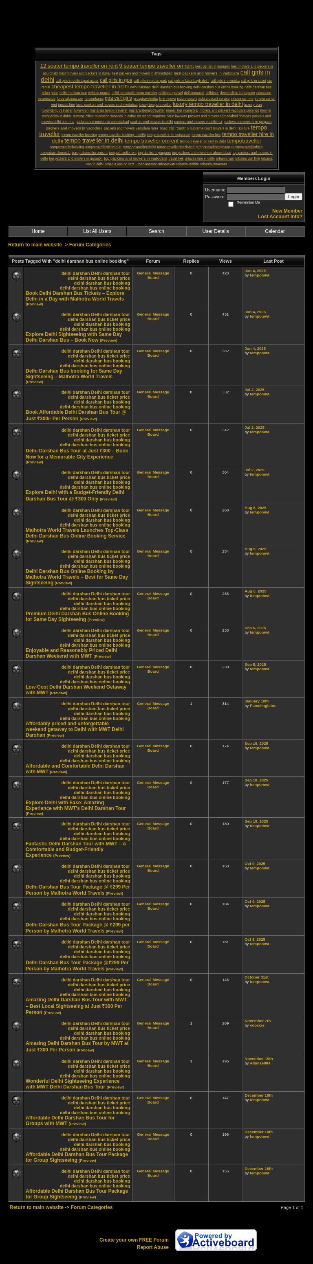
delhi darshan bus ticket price (99, 278)
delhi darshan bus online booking (95, 287)
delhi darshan (75, 273)
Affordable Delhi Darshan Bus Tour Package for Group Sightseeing (77, 1157)
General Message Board (153, 275)
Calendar (275, 231)
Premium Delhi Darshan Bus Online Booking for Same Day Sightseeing (77, 616)
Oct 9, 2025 (255, 863)
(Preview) (34, 304)
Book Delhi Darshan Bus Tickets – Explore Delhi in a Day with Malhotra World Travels (75, 296)
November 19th (259, 1058)
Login (293, 196)
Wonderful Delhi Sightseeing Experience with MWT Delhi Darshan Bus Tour (73, 1084)
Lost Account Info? (280, 216)
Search (156, 231)
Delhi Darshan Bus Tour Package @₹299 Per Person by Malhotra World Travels (77, 966)
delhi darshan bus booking (102, 283)
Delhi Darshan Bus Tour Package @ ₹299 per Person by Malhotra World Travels (78, 928)
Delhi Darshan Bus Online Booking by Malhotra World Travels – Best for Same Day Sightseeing (77, 577)
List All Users (97, 231)
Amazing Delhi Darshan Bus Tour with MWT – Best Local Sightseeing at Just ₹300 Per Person (76, 1006)
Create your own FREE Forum (134, 1240)
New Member (287, 211)
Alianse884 (260, 1063)
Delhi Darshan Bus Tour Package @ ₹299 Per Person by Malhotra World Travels (78, 890)
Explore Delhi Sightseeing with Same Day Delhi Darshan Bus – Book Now (74, 337)
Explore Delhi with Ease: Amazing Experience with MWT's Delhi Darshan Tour (76, 805)
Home (38, 231)
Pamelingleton (263, 705)
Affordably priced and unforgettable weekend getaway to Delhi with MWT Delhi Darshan (75, 729)
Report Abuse (153, 1247)
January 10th (257, 701)
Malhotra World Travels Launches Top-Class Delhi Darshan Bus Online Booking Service (77, 533)
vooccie (257, 1025)
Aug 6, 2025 (255, 507)
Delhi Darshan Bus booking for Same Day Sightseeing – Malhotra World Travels (74, 374)
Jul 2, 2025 (255, 389)
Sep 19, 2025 (256, 743)
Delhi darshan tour (110, 273)
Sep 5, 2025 (255, 627)
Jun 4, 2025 (255, 270)
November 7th (258, 1020)
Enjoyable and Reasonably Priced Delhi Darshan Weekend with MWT (71, 653)
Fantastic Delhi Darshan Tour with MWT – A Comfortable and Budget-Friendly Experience (76, 849)
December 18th (259, 1095)
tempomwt (259, 275)
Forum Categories (90, 245)
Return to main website (35, 245)
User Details (215, 231)
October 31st (257, 977)
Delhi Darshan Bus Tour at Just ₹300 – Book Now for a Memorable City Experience (77, 454)
